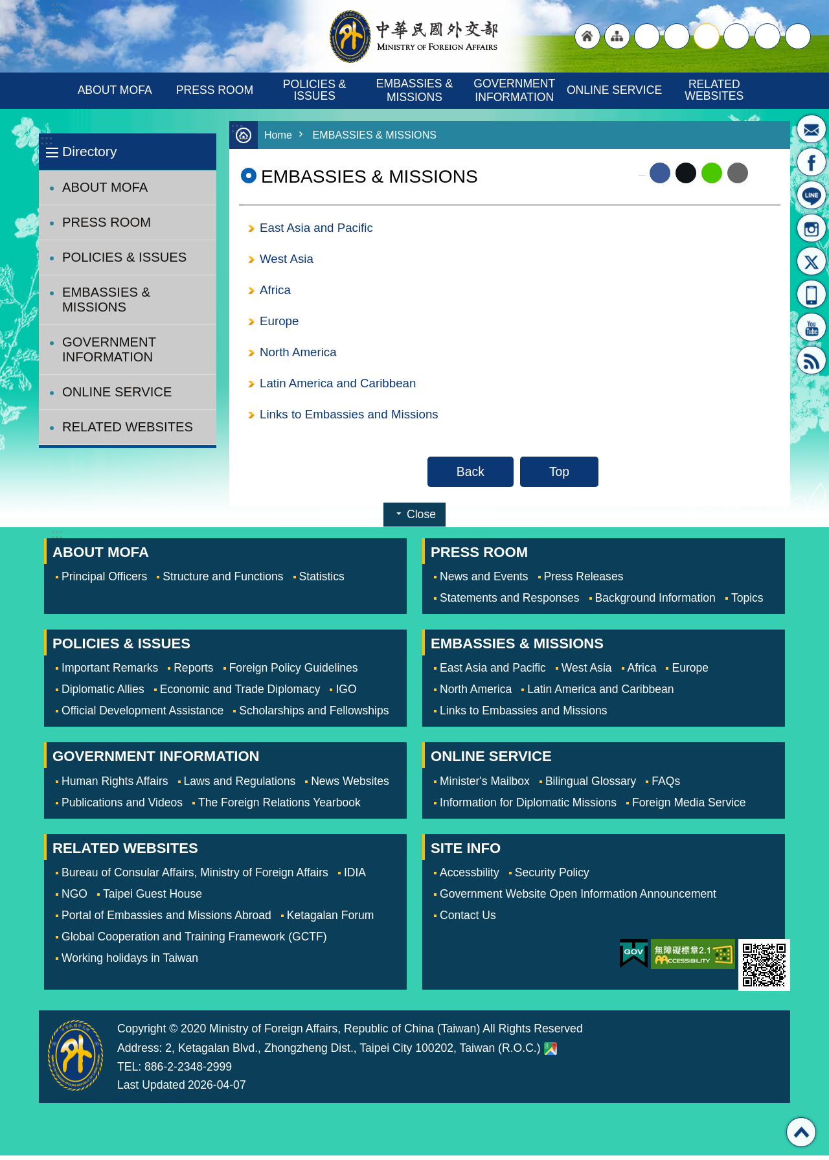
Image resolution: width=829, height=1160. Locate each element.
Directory (89, 151)
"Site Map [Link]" (617, 36)
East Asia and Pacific (318, 228)
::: (46, 140)
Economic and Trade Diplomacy (240, 693)
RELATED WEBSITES (714, 90)
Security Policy (552, 876)
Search (798, 36)
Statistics (322, 580)
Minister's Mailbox (811, 129)
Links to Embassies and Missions (352, 418)
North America (299, 355)
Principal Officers (104, 580)
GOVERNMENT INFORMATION (515, 90)
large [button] (677, 36)
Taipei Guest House (152, 898)
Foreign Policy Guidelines (293, 672)
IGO (345, 693)
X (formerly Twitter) (686, 173)
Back (470, 476)
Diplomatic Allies (103, 693)
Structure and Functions (223, 580)
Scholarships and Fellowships (314, 715)
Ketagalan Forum (330, 919)
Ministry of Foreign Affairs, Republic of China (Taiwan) (414, 36)
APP (811, 294)
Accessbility (469, 876)
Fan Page (811, 162)
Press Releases (584, 580)
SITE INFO (466, 853)
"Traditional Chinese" (647, 36)
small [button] (736, 36)
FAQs (666, 785)
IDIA (355, 876)
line (711, 173)
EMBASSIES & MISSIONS (416, 90)
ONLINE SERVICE (614, 90)
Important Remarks (110, 672)
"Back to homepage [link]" (587, 36)
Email (737, 173)
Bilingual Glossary (590, 785)
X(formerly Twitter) (811, 261)
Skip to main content (6, 6)
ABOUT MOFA (115, 90)
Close (421, 518)
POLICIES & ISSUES (316, 90)
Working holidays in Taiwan (130, 962)
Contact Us (468, 919)
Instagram (811, 228)
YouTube (811, 327)
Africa (276, 291)
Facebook (660, 173)
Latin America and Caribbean (341, 387)
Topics (747, 602)
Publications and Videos (122, 807)
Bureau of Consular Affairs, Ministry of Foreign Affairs (195, 876)
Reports (193, 672)
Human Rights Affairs (115, 785)
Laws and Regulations (240, 785)
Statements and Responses (510, 602)
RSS (811, 360)
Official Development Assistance (142, 715)
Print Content (764, 173)
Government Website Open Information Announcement (578, 898)
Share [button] (767, 36)
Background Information (655, 602)
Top (559, 476)
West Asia (287, 260)
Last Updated (151, 1089)
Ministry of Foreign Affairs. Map (550, 1053)
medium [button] (707, 36)
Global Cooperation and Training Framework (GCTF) (194, 941)
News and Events (484, 580)
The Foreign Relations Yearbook (279, 807)
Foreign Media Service (689, 807)
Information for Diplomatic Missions (528, 807)
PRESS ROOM (214, 90)
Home (278, 135)
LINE (811, 195)
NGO (74, 898)
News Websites (350, 785)
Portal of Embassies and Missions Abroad (166, 919)
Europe (280, 323)
